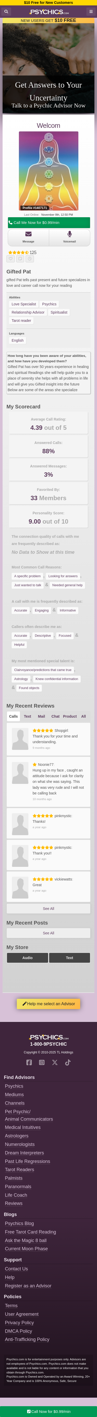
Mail (41, 716)
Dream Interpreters (24, 1152)
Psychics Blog (19, 1223)
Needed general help (67, 585)
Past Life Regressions (27, 1161)
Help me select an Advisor (48, 1004)
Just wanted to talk (27, 585)
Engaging (42, 610)
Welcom (48, 125)
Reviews (14, 1203)
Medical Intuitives (23, 1127)
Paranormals (18, 1186)
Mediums (14, 1094)
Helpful (19, 645)
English (18, 340)
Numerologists (20, 1144)
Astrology (21, 679)
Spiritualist (59, 312)
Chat (55, 716)
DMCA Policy (18, 1331)
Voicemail (69, 237)
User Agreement (22, 1314)
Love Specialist (24, 304)
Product (69, 716)
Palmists (14, 1178)
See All (48, 909)
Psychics (49, 304)
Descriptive (43, 636)
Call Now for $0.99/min (48, 1411)
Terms (11, 1305)
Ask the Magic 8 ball (26, 1240)
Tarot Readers (19, 1169)
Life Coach (16, 1195)
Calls (13, 716)
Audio (27, 958)
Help (9, 1277)
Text (27, 716)
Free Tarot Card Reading (30, 1232)
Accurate (20, 610)
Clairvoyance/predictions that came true (42, 670)
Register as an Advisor (28, 1285)
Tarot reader (21, 320)
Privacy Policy (19, 1322)
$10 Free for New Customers (48, 3)
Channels (15, 1103)
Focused (65, 636)
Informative (68, 610)
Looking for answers (63, 576)
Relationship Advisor (28, 312)
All (83, 716)
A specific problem (27, 576)
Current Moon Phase (26, 1248)
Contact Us (16, 1268)
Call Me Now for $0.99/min (33, 222)
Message (28, 237)
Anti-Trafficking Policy (27, 1339)
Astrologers (16, 1135)
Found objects (29, 688)
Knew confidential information (57, 679)
